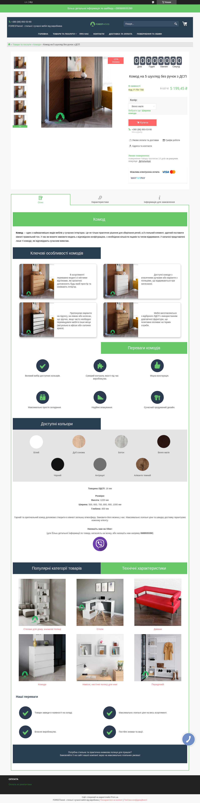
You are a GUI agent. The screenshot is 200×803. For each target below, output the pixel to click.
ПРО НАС (84, 34)
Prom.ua (114, 797)
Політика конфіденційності (135, 800)
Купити (144, 122)
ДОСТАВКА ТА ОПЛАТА (120, 34)
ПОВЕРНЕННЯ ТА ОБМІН (149, 34)
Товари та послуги (21, 44)
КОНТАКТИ (98, 34)
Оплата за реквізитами (20, 784)
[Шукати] (175, 23)
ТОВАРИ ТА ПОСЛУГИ (64, 34)
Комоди (37, 44)
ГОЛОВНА (43, 34)
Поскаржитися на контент (111, 800)
